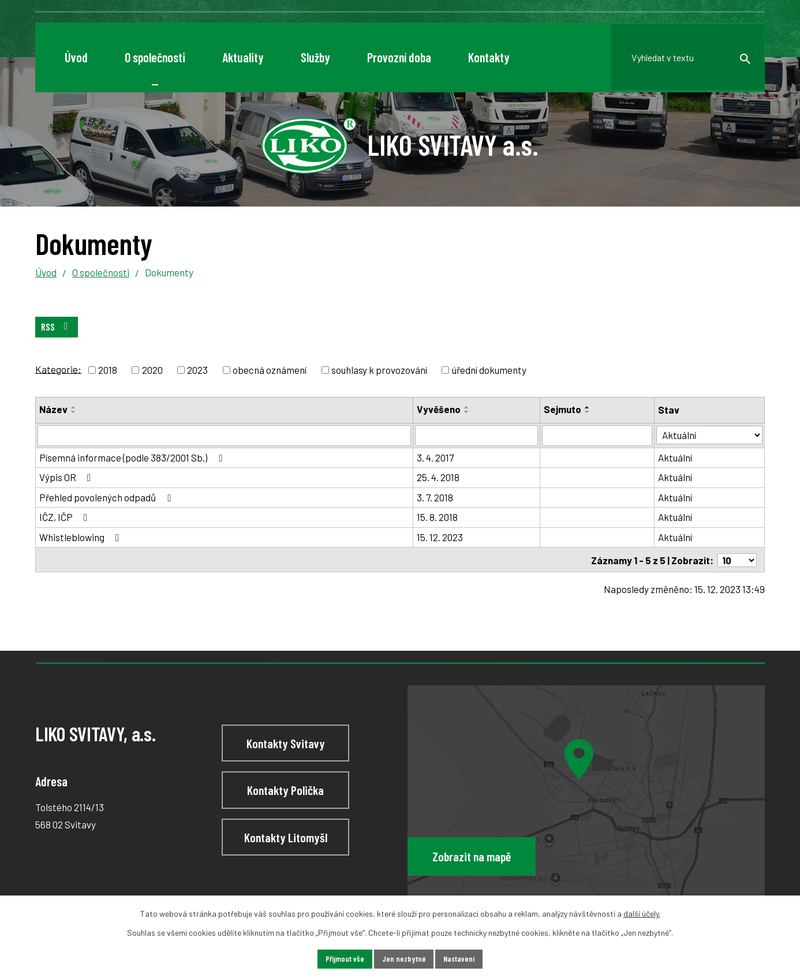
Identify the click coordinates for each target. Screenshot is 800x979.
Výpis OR (67, 477)
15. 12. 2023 (441, 537)
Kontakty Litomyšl (285, 836)
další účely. (641, 913)
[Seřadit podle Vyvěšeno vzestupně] (468, 408)
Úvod (46, 272)
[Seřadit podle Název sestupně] (74, 412)
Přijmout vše (344, 959)
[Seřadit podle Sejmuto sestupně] (588, 412)
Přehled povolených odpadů (107, 497)
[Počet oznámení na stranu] (737, 560)
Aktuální (677, 457)
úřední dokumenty (489, 370)
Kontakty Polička (285, 789)
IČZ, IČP (65, 517)
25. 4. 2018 (439, 477)
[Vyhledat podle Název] (225, 435)
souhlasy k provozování (379, 370)
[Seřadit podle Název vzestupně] (74, 408)
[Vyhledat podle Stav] (710, 434)
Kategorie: (58, 368)
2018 (107, 370)
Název (53, 409)
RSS (56, 326)
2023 (197, 370)
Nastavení (459, 959)
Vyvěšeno (440, 409)
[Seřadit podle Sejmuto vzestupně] (588, 408)
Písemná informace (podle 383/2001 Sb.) (132, 457)
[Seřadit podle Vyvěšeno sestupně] (468, 412)
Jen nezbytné (403, 959)
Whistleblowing (81, 537)
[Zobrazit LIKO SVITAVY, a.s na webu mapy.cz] (586, 790)
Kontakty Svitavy (285, 742)
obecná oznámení (269, 370)
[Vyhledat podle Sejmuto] (598, 435)
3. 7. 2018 (436, 497)
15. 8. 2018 (438, 517)
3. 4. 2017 (436, 457)
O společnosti (100, 272)
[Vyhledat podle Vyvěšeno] (477, 435)
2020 (152, 370)
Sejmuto (563, 409)
